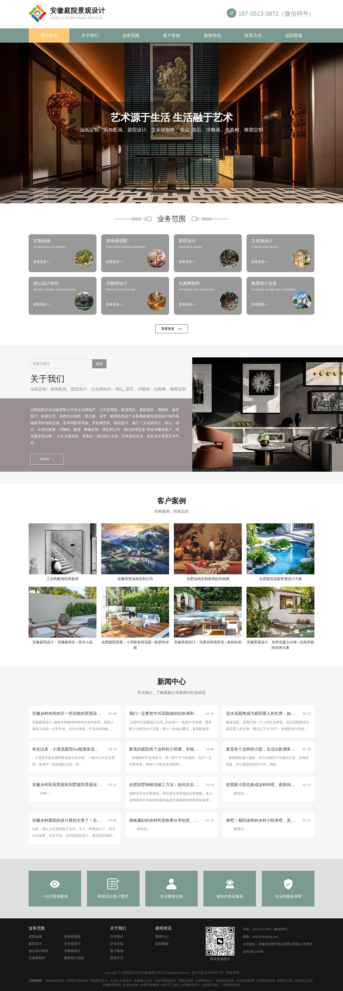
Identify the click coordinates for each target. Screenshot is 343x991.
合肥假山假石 (303, 980)
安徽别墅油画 (225, 980)
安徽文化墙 (285, 980)
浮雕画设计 (72, 951)
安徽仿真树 (185, 980)
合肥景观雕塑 (149, 985)
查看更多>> (41, 262)
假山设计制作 (39, 951)
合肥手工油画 (170, 985)
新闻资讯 (212, 35)
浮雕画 (144, 389)
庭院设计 (79, 389)
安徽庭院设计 (99, 980)
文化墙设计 (72, 944)
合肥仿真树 (130, 985)
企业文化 (116, 944)
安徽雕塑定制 (111, 985)
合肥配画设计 (190, 985)
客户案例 (171, 35)
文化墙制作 (101, 389)
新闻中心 (162, 936)
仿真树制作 (37, 958)
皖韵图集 (294, 35)
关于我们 (90, 35)
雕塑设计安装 (74, 958)
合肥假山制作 (231, 985)
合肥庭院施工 (211, 985)
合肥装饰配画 (245, 980)
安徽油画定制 (54, 980)
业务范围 (130, 35)
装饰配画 (58, 389)
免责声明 (232, 973)
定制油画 (35, 936)
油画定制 (38, 389)
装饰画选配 (72, 936)
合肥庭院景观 (266, 980)
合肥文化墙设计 (121, 980)
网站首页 (49, 35)
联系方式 (253, 35)
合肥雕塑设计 (204, 980)
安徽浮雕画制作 (165, 980)
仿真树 (160, 389)
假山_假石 (124, 389)
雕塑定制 (178, 389)
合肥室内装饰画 (77, 980)
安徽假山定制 (143, 980)
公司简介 (116, 936)
